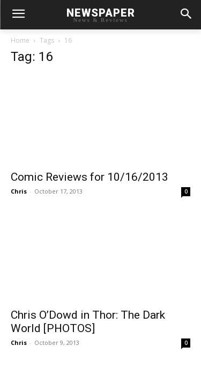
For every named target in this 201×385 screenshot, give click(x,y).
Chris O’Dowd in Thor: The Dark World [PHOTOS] (88, 322)
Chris (19, 191)
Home (20, 40)
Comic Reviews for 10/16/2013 (89, 177)
